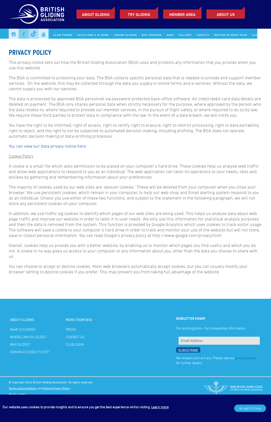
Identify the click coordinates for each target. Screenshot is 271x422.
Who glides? (20, 344)
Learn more (160, 407)
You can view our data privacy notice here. (48, 145)
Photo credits (17, 394)
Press (71, 329)
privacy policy (245, 358)
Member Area (182, 14)
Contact (203, 34)
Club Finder (63, 34)
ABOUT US (226, 14)
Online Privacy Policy (56, 388)
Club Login (260, 34)
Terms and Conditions (23, 388)
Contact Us (75, 337)
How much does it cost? (30, 352)
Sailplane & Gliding (93, 34)
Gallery (185, 34)
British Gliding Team (230, 34)
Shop (170, 34)
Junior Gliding (125, 34)
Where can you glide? (28, 337)
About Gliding (96, 14)
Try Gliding (139, 14)
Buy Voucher (152, 34)
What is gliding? (23, 329)
